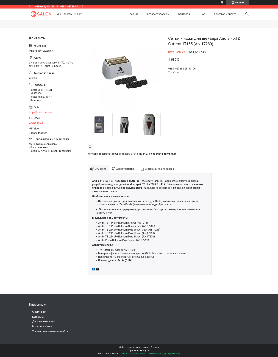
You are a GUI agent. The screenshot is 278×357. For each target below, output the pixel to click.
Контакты (184, 14)
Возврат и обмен (42, 326)
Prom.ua (155, 347)
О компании (39, 311)
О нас (202, 14)
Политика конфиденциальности (164, 353)
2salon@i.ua (36, 122)
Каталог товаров (157, 14)
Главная (133, 14)
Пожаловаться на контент (133, 353)
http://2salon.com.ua (40, 112)
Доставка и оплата (225, 14)
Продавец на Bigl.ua (139, 350)
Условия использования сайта (50, 331)
